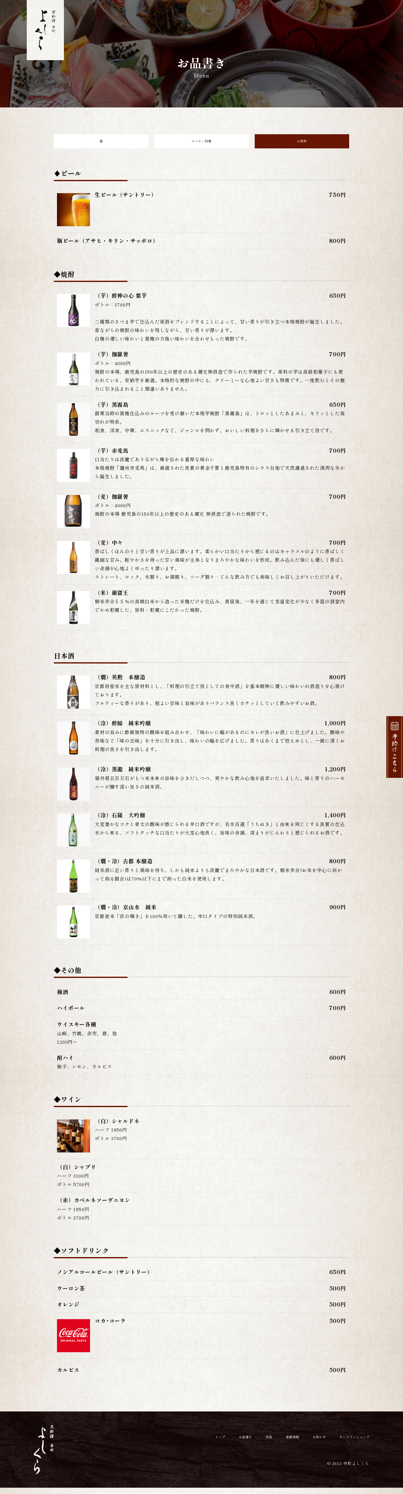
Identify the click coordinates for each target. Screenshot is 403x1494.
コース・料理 (201, 144)
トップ (165, 20)
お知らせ (300, 20)
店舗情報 (264, 20)
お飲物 (301, 144)
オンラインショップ (351, 20)
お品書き (199, 20)
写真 (232, 20)
